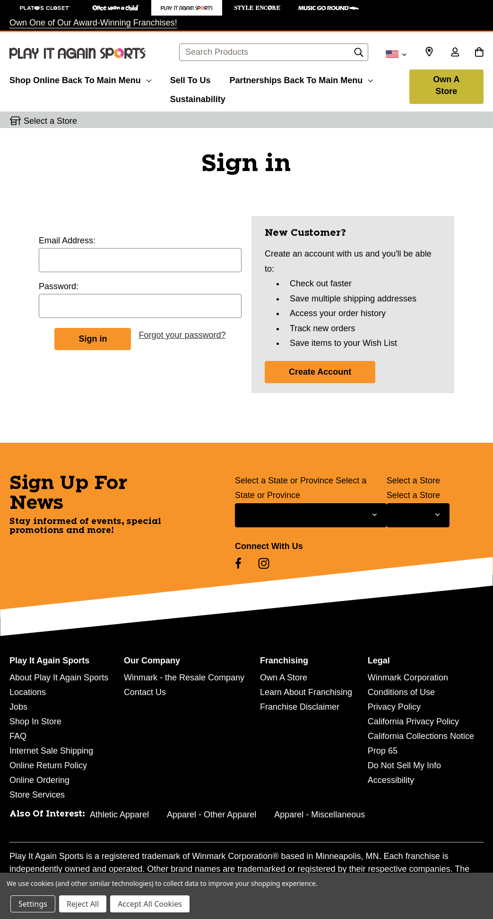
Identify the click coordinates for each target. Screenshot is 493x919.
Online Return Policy (48, 765)
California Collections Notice (421, 736)
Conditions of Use (401, 692)
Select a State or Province (284, 480)
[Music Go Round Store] (328, 8)
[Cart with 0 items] (479, 53)
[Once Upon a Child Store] (115, 8)
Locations (27, 692)
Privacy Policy (394, 707)
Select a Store (413, 480)
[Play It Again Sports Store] (186, 8)
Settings (32, 904)
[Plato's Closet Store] (44, 8)
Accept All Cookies (150, 904)
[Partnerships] (301, 78)
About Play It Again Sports (58, 677)
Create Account (320, 372)
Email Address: (67, 240)
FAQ (17, 736)
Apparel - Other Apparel (211, 814)
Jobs (18, 707)
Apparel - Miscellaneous (319, 814)
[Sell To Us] (190, 78)
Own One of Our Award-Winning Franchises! (93, 22)
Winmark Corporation (408, 677)
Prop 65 (383, 751)
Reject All (83, 904)
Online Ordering (39, 780)
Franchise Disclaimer (299, 707)
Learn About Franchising (306, 692)
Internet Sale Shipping (51, 751)
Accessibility (391, 780)
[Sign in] (454, 53)
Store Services (37, 794)
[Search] (358, 55)
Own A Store (446, 85)
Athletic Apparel (119, 814)
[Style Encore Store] (257, 8)
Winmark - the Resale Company (184, 677)
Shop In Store (35, 721)
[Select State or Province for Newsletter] (311, 515)
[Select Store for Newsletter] (418, 515)
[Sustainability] (198, 97)
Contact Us (145, 692)
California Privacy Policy (413, 721)
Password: (58, 286)
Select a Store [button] (50, 121)
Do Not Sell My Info (404, 765)
